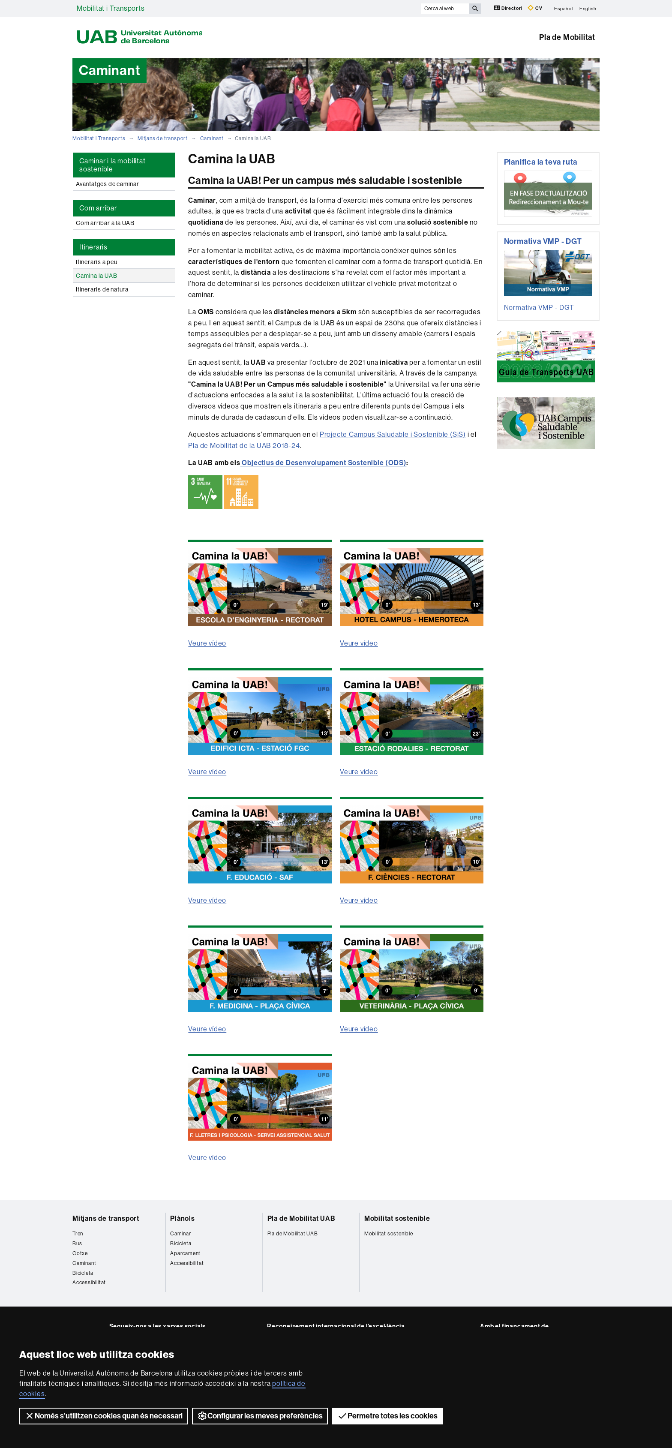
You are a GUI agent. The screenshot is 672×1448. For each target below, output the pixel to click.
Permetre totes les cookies (387, 1416)
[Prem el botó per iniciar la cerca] (475, 8)
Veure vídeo (207, 643)
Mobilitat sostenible (397, 1218)
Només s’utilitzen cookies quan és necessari (103, 1416)
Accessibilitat (89, 1283)
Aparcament (185, 1253)
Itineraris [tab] (93, 247)
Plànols (182, 1218)
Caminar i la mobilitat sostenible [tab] (112, 165)
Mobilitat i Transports (111, 8)
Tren (77, 1234)
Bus (77, 1244)
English (588, 8)
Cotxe (80, 1253)
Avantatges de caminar (107, 183)
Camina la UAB (96, 275)
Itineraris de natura (102, 289)
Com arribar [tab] (98, 208)
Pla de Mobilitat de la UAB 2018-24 (244, 446)
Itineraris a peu (96, 261)
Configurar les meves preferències (260, 1416)
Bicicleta (82, 1273)
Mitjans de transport (163, 138)
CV (535, 8)
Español (563, 8)
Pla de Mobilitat (567, 37)
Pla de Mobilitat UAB (301, 1218)
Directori (509, 8)
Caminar (180, 1234)
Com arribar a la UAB (105, 222)
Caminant (212, 138)
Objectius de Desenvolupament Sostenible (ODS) (323, 463)
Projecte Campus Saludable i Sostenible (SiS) (393, 434)
